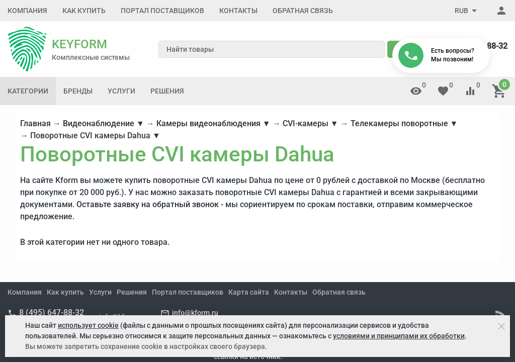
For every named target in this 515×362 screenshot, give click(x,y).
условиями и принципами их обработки (399, 336)
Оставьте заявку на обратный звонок (147, 204)
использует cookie (88, 325)
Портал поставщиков (162, 11)
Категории (28, 91)
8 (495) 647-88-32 (51, 312)
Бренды (78, 91)
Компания (27, 11)
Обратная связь (303, 11)
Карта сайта (248, 292)
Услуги (121, 91)
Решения (167, 91)
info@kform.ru (195, 313)
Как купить (84, 11)
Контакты (238, 11)
